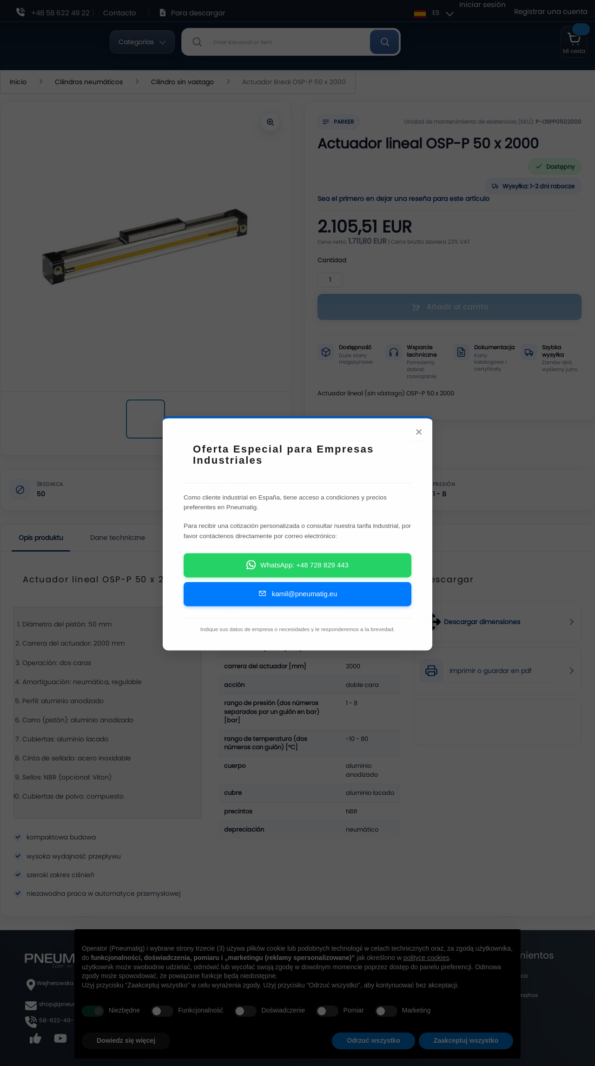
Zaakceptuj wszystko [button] (466, 1040)
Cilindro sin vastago (183, 82)
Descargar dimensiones (482, 622)
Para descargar (198, 13)
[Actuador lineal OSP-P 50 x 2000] (145, 419)
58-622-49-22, (60, 1020)
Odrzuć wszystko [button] (373, 1040)
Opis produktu (41, 537)
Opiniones (248, 537)
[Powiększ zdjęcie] (270, 122)
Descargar (188, 537)
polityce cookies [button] (426, 957)
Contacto (119, 13)
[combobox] (291, 42)
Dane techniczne (117, 537)
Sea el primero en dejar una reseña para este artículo (403, 198)
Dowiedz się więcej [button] (126, 1040)
